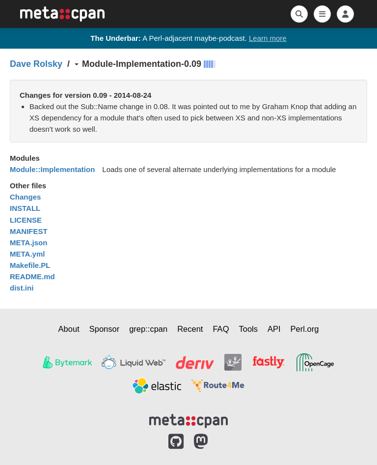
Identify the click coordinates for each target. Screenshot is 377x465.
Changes (25, 197)
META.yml (27, 254)
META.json (28, 242)
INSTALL (25, 208)
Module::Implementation (52, 169)
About (69, 328)
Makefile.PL (30, 265)
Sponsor (104, 328)
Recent (190, 328)
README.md (32, 276)
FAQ (221, 328)
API (274, 328)
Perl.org (305, 328)
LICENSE (26, 220)
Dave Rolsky (36, 64)
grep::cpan (148, 328)
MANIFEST (29, 231)
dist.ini (21, 288)
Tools (248, 328)
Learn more (268, 38)
